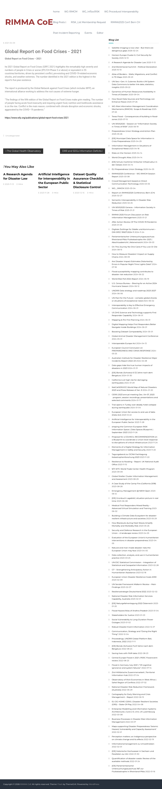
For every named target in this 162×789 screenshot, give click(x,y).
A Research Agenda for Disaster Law (129, 62)
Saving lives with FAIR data (124, 653)
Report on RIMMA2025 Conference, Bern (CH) (133, 192)
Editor (100, 32)
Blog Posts (59, 22)
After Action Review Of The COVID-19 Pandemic (134, 222)
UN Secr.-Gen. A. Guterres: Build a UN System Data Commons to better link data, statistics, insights (133, 84)
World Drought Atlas (121, 157)
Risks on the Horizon (121, 153)
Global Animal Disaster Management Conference (135, 336)
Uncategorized (12, 135)
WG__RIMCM (118, 188)
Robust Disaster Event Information (128, 627)
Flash (59, 784)
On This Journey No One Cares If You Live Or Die (134, 247)
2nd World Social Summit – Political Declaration (134, 67)
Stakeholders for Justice (123, 615)
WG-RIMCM (70, 11)
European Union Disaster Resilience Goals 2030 (134, 577)
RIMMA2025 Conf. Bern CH (125, 22)
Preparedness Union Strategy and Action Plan (133, 131)
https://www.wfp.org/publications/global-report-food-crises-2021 (37, 117)
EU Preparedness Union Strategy (127, 169)
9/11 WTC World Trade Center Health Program (133, 469)
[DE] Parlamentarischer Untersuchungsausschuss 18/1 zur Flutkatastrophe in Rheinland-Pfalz (128, 769)
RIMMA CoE (29, 22)
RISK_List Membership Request (88, 22)
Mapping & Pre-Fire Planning (125, 320)
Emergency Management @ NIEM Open (131, 491)
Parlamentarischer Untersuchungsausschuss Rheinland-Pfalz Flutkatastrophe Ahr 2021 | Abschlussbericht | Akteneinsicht (133, 239)
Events (88, 32)
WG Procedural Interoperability (121, 11)
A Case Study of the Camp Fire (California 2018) (134, 483)
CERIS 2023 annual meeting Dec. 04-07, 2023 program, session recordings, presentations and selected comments (135, 397)
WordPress (94, 784)
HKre (20, 184)
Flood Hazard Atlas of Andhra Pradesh (130, 610)
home (56, 11)
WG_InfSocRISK (91, 11)
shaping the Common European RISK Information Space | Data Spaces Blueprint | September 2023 (132, 429)
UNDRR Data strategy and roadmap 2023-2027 (134, 290)
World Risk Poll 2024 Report (125, 279)
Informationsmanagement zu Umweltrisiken (133, 744)
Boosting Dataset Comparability (127, 331)
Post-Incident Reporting (66, 32)
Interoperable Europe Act (124, 343)
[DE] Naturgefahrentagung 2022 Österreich (132, 603)
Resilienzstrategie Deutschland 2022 (129, 591)
